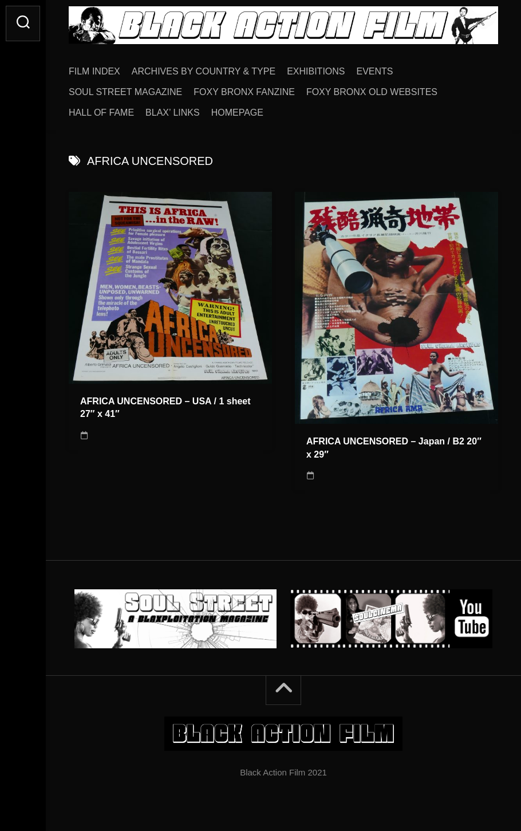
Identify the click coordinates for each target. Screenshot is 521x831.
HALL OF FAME (101, 112)
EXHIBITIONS (316, 71)
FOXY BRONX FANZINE (244, 92)
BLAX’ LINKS (172, 112)
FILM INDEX (94, 71)
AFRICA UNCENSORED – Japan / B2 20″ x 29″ (393, 447)
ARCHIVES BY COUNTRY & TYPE (203, 71)
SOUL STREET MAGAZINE (125, 92)
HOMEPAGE (237, 112)
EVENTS (375, 71)
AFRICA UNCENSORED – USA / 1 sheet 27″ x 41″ (165, 407)
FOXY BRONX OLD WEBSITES (371, 92)
